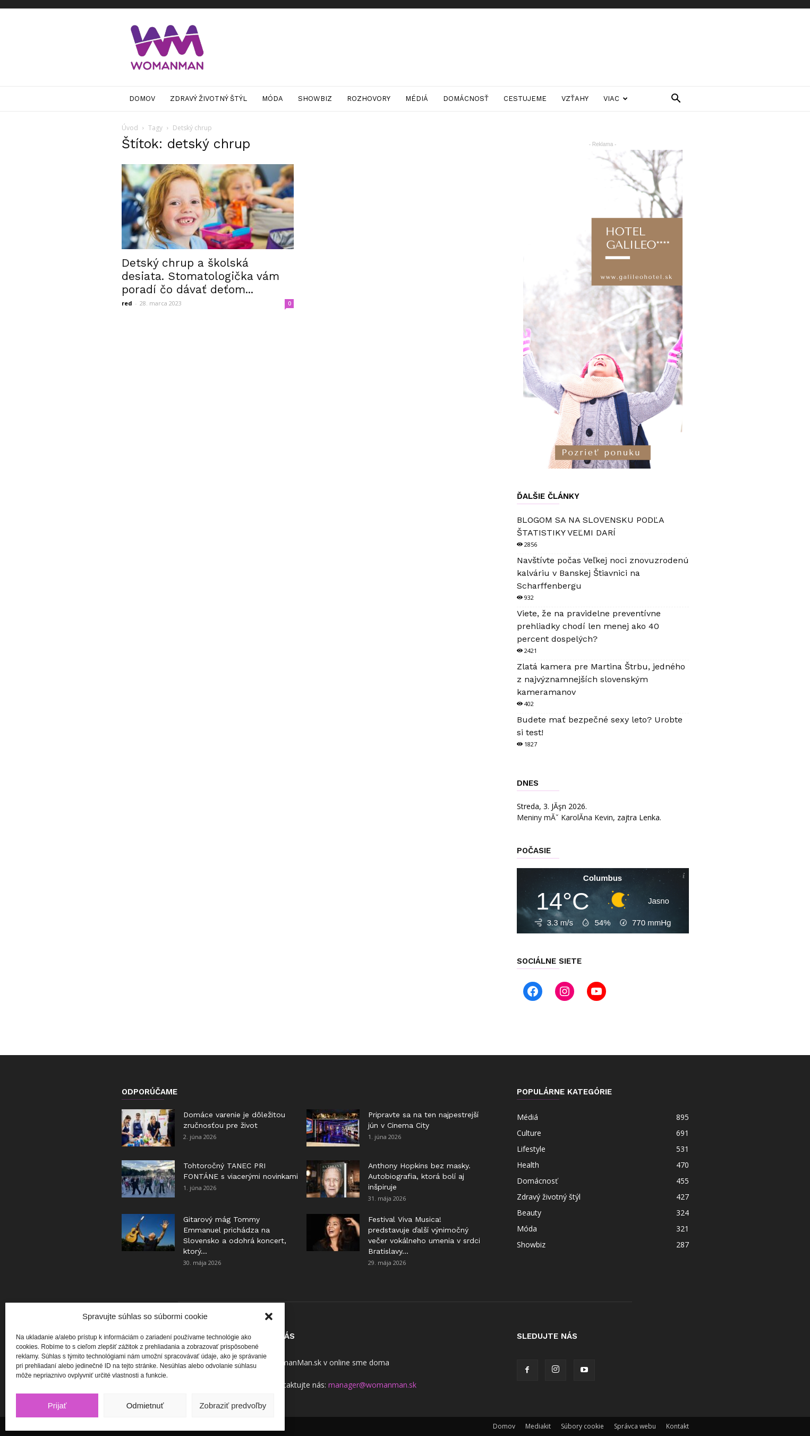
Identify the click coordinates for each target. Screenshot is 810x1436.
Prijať (57, 1405)
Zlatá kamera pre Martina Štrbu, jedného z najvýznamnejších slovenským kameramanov (601, 679)
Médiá (416, 99)
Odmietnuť (145, 1405)
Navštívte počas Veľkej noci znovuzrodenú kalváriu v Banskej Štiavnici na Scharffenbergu (603, 573)
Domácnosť (466, 99)
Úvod (130, 127)
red (127, 303)
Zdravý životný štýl (208, 99)
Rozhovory (368, 99)
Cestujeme (525, 99)
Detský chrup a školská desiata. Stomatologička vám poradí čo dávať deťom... (200, 276)
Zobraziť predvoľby (232, 1405)
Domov (142, 99)
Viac (615, 99)
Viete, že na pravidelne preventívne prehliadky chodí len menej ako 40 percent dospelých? (589, 626)
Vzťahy (575, 99)
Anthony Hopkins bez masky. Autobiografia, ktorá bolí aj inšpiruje (419, 1176)
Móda (272, 99)
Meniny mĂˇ (565, 817)
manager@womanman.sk (372, 1385)
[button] (268, 1316)
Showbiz (315, 99)
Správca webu (635, 1426)
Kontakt (677, 1426)
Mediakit (538, 1426)
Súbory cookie (582, 1426)
